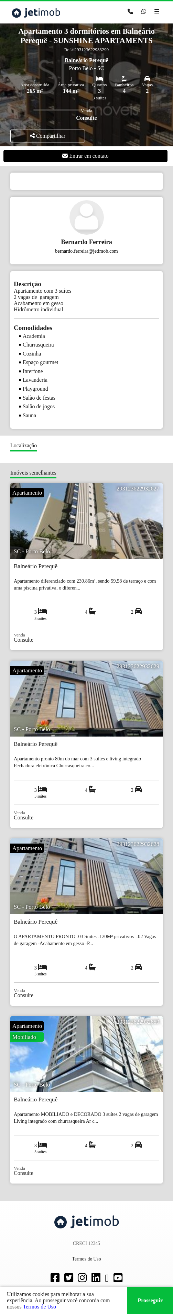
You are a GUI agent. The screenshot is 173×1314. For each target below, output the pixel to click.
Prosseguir (150, 1300)
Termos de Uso (39, 1307)
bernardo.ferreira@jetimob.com (86, 251)
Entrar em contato (85, 156)
